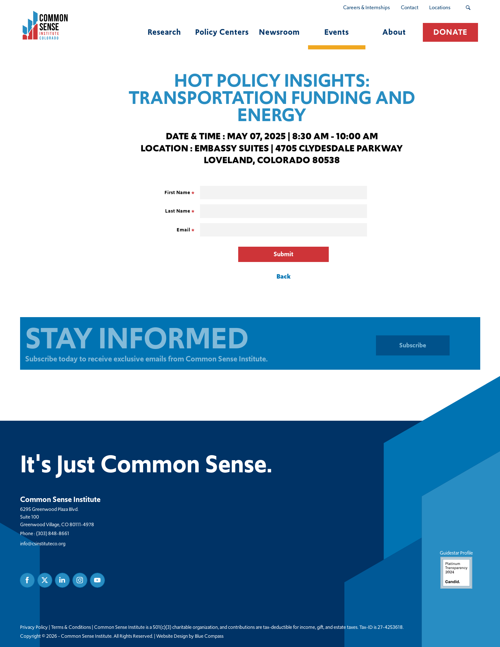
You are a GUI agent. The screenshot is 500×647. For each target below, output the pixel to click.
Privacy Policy (34, 627)
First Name (177, 192)
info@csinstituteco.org (42, 543)
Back (283, 276)
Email (183, 229)
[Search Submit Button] (468, 7)
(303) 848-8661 (52, 533)
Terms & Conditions (71, 627)
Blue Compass (209, 636)
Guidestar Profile (456, 569)
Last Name (177, 210)
